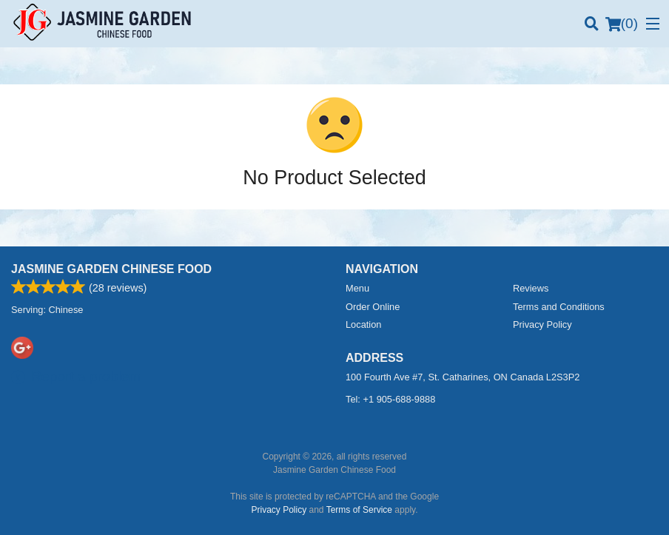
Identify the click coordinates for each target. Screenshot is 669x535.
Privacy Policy (542, 324)
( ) (621, 24)
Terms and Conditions (559, 306)
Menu (357, 288)
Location (363, 324)
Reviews (530, 288)
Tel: (390, 399)
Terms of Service (359, 510)
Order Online (373, 306)
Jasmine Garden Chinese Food (111, 269)
